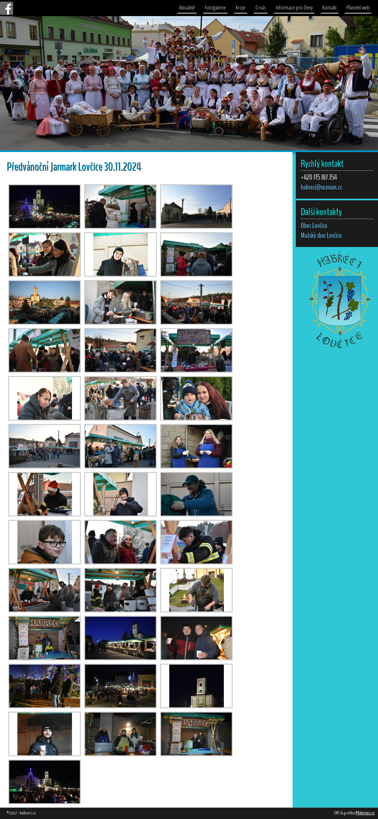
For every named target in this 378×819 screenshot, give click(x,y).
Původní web (358, 7)
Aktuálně (187, 7)
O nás (260, 7)
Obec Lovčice (314, 226)
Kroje (241, 7)
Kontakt (329, 7)
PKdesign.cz (365, 813)
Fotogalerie (215, 7)
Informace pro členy (294, 7)
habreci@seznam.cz (321, 187)
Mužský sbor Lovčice (321, 235)
